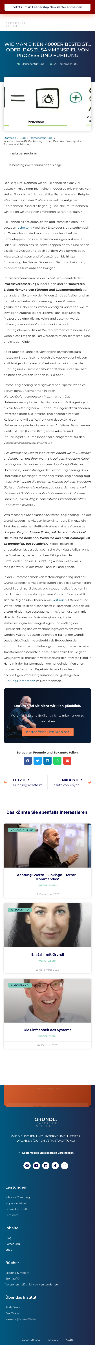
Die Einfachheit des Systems (47, 1030)
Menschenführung (33, 63)
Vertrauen (59, 600)
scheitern (25, 227)
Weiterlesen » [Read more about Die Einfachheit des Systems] (47, 1036)
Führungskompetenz (19, 681)
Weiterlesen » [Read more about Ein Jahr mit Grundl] (47, 960)
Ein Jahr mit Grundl (47, 955)
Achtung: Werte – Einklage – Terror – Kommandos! (47, 877)
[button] (87, 22)
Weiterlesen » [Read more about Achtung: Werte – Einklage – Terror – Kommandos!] (47, 885)
